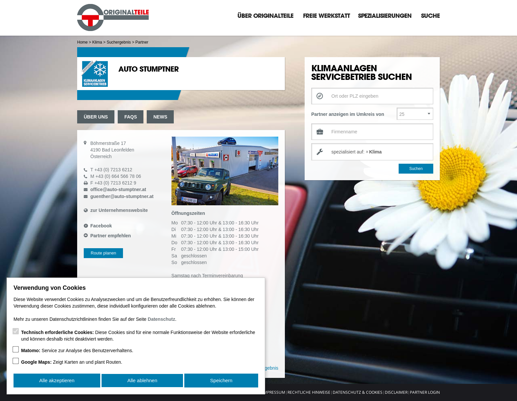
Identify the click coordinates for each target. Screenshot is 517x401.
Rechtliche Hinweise (309, 392)
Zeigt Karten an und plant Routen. (71, 362)
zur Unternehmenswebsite (119, 210)
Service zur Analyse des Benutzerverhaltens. (77, 351)
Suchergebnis (118, 42)
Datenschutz (161, 319)
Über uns (96, 116)
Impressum (273, 392)
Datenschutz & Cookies (357, 392)
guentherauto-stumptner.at (122, 196)
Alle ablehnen (142, 381)
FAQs (130, 116)
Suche (430, 15)
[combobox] (372, 152)
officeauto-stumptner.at (118, 189)
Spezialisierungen (384, 15)
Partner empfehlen (110, 235)
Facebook (101, 225)
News (160, 116)
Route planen (103, 253)
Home (82, 42)
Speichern (221, 381)
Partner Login (425, 392)
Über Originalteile (265, 15)
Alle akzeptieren (57, 381)
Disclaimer (396, 392)
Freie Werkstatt (326, 15)
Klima (97, 42)
